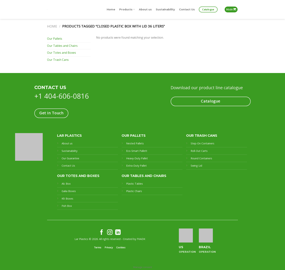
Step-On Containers (202, 143)
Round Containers (201, 158)
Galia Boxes (69, 191)
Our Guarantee (71, 158)
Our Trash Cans (58, 60)
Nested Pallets (135, 143)
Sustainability (165, 9)
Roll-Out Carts (199, 151)
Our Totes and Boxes (61, 53)
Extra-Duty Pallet (136, 165)
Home (111, 9)
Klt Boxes (67, 198)
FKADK (141, 239)
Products (127, 9)
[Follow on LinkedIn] (118, 233)
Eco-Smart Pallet (136, 151)
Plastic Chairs (134, 191)
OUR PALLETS (134, 136)
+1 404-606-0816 (61, 96)
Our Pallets (54, 39)
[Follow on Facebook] (101, 233)
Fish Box (67, 206)
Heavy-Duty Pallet (137, 158)
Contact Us (187, 9)
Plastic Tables (134, 183)
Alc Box (66, 183)
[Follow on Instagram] (110, 233)
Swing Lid (196, 165)
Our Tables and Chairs (62, 46)
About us (145, 9)
